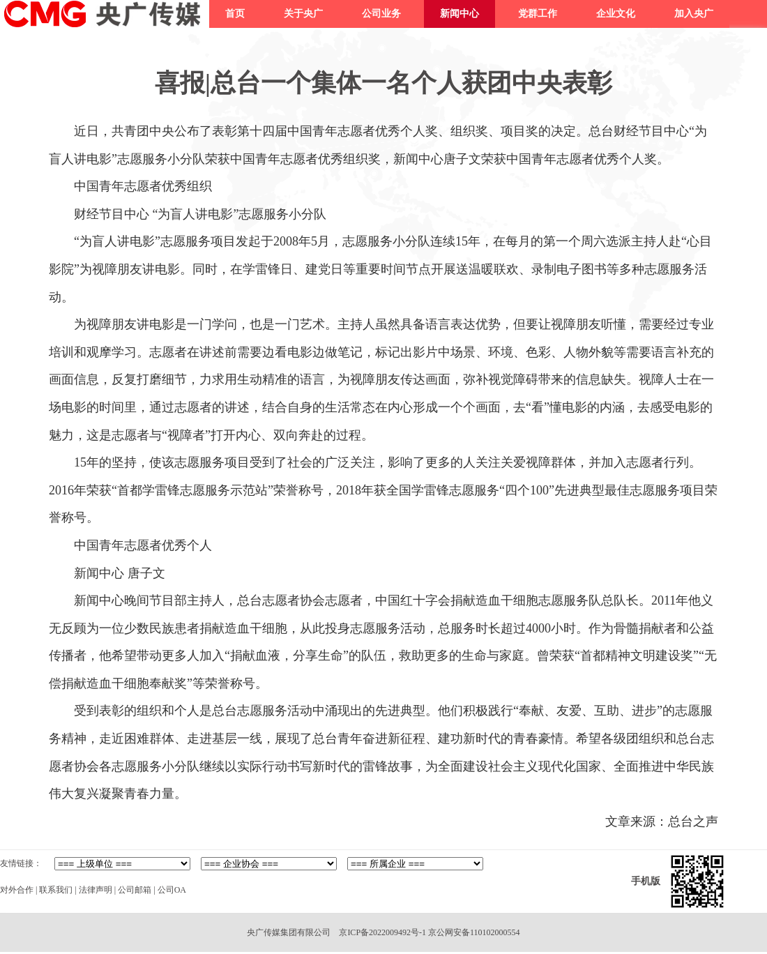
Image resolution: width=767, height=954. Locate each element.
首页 (235, 13)
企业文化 (615, 13)
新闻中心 (459, 13)
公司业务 (381, 13)
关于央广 (303, 13)
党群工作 (537, 13)
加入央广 (693, 13)
